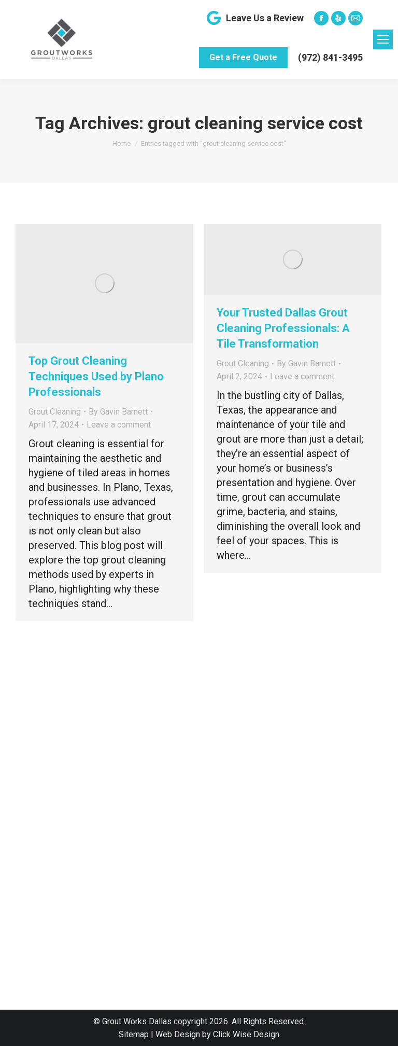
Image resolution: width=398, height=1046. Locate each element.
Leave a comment (119, 425)
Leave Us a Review (254, 18)
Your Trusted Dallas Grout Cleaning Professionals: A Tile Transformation (283, 328)
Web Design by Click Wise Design (217, 1034)
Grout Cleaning (55, 412)
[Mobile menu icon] (383, 39)
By (118, 412)
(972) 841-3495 (330, 57)
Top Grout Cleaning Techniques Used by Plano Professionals (96, 376)
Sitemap (134, 1034)
